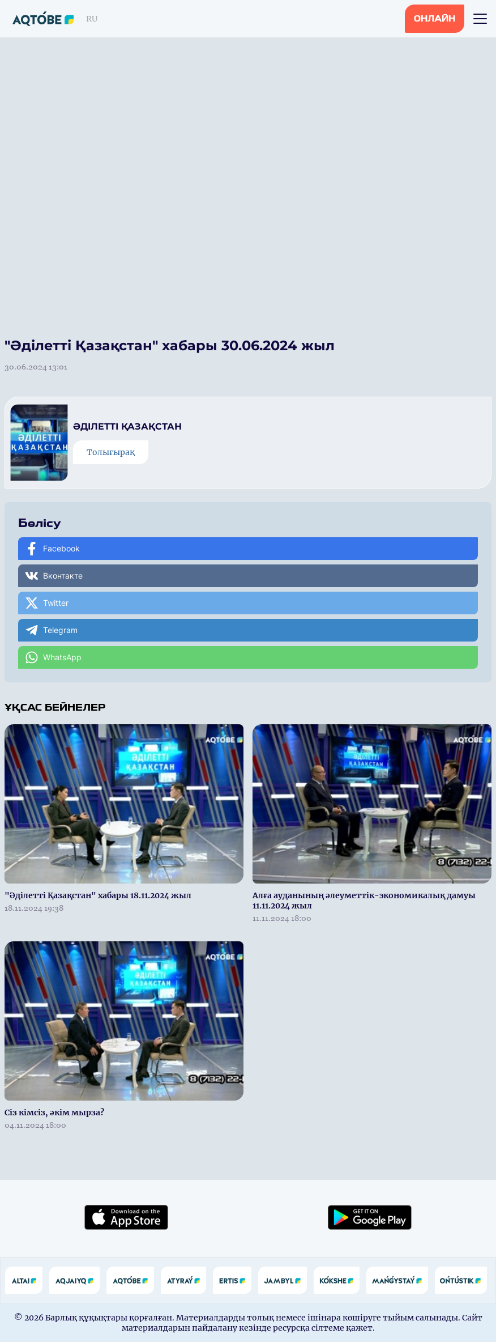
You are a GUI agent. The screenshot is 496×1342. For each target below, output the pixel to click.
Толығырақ (111, 452)
